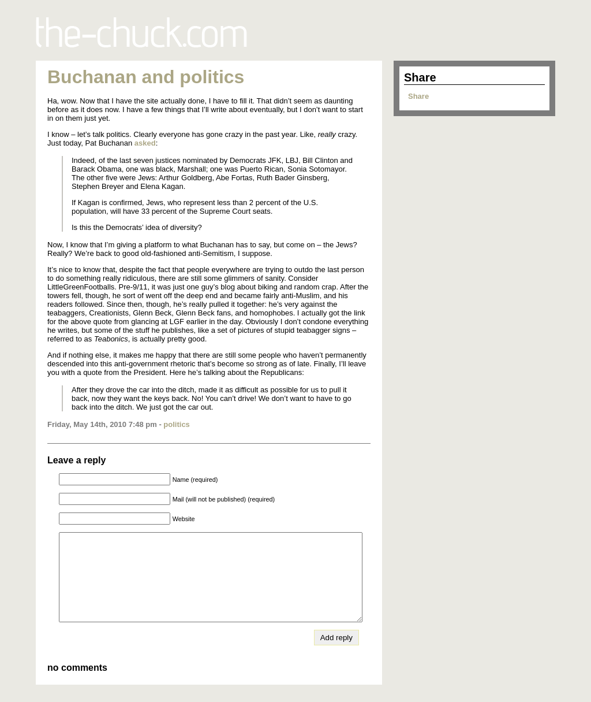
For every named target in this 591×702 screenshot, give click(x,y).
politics (176, 424)
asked (145, 143)
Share (418, 96)
